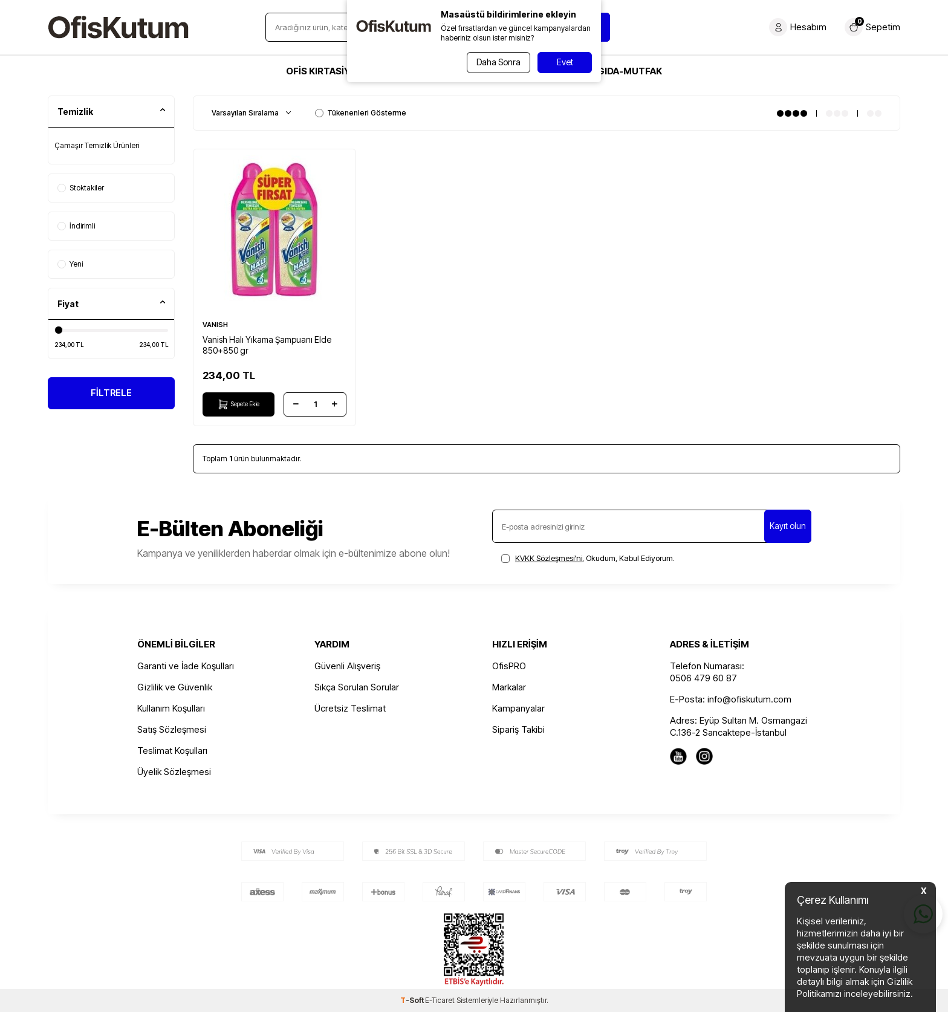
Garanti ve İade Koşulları (185, 666)
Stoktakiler (80, 187)
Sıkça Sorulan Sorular (356, 687)
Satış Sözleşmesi (171, 729)
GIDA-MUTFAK (629, 71)
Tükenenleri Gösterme (360, 112)
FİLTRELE (111, 394)
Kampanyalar (518, 708)
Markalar (509, 687)
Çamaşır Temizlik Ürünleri (96, 145)
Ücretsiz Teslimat (350, 708)
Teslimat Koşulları (172, 750)
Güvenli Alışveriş (347, 666)
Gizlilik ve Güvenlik (174, 687)
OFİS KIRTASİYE (321, 71)
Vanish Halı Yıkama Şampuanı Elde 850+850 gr (267, 344)
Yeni (70, 263)
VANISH (215, 324)
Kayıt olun (788, 526)
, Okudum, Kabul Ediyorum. (588, 558)
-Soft (412, 1000)
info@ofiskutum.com (749, 699)
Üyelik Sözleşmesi (174, 771)
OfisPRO (509, 666)
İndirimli (76, 225)
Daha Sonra (497, 62)
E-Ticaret (440, 1000)
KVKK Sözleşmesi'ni (548, 558)
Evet (565, 62)
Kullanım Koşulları (171, 708)
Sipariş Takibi (518, 729)
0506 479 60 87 (703, 678)
